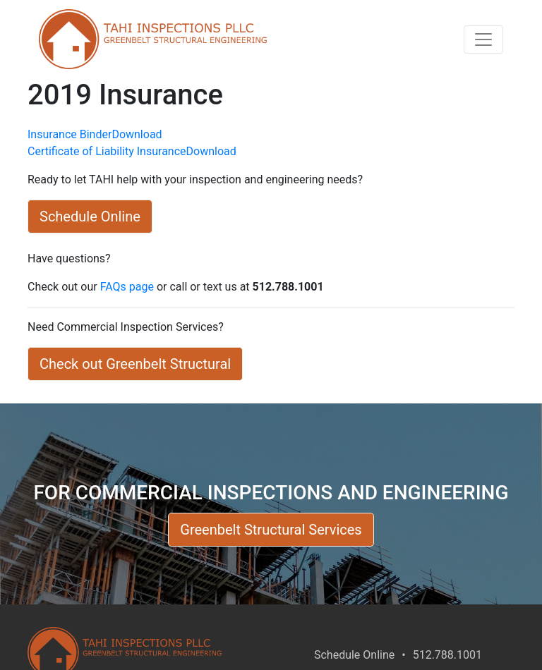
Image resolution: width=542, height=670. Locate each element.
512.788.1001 (447, 655)
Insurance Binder (70, 134)
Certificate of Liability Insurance (107, 151)
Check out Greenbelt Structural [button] (135, 363)
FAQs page (127, 286)
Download (137, 134)
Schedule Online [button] (90, 216)
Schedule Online (354, 655)
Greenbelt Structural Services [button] (270, 529)
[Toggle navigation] (483, 39)
